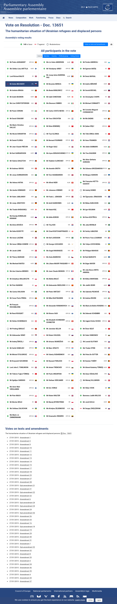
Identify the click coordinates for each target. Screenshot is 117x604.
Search (67, 18)
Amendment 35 (26, 571)
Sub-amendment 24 (27, 503)
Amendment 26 (26, 516)
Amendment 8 (25, 554)
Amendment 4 (25, 575)
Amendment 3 (25, 561)
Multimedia (97, 591)
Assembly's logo (82, 591)
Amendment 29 (26, 533)
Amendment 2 (25, 441)
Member (46, 56)
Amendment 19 (26, 530)
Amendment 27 (26, 479)
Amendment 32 (26, 551)
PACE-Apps (92, 7)
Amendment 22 (26, 496)
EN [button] (82, 7)
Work (31, 18)
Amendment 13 (26, 458)
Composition (21, 18)
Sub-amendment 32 (27, 547)
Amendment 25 (26, 520)
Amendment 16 (26, 523)
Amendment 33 (26, 557)
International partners (63, 591)
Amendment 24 (26, 510)
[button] (111, 44)
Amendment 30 (26, 537)
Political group (63, 56)
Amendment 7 (25, 544)
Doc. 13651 (66, 433)
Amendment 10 (26, 448)
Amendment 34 (26, 564)
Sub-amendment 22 (27, 492)
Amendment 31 (26, 540)
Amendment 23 (26, 475)
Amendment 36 (26, 568)
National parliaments (42, 591)
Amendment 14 (26, 462)
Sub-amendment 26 (27, 513)
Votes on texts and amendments (95, 44)
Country (54, 56)
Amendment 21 (26, 489)
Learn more (80, 600)
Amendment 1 (25, 438)
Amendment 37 (26, 581)
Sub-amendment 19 (27, 527)
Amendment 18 (26, 472)
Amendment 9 (25, 444)
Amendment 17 (26, 468)
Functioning (41, 18)
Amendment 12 (26, 455)
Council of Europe (22, 591)
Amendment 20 (26, 578)
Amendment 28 (26, 482)
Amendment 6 (25, 499)
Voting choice (74, 56)
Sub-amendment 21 (27, 486)
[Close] (90, 600)
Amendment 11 (26, 451)
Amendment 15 (26, 465)
